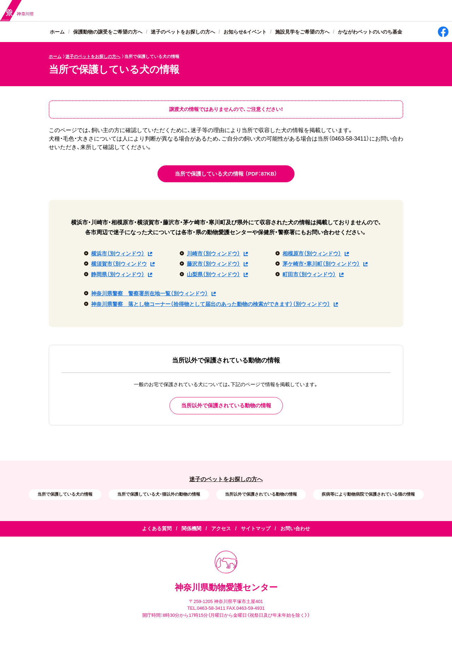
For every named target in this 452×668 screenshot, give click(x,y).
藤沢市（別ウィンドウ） (213, 264)
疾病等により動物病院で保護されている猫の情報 (368, 494)
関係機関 (191, 528)
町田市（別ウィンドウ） (309, 274)
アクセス (221, 528)
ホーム (57, 32)
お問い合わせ (295, 528)
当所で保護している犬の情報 (65, 494)
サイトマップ (255, 528)
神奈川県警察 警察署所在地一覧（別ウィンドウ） (149, 293)
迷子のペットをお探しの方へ (183, 32)
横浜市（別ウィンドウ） (117, 253)
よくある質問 (157, 528)
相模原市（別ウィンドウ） (311, 253)
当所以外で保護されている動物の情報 (261, 494)
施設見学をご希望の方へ (302, 32)
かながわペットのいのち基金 (370, 32)
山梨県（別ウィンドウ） (213, 274)
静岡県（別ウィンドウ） (117, 274)
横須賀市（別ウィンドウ (119, 264)
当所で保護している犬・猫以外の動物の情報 (158, 494)
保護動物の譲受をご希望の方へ (107, 32)
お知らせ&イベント (245, 32)
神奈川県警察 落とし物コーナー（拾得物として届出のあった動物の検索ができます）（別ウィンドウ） (210, 304)
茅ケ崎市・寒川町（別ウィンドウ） (321, 264)
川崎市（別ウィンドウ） (213, 253)
